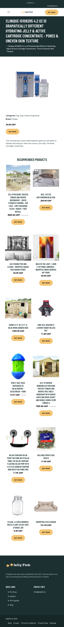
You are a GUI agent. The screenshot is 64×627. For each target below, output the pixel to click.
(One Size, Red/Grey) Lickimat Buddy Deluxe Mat (46, 328)
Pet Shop (51, 12)
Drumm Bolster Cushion (46, 522)
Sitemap (53, 623)
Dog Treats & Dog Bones (29, 115)
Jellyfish (13, 596)
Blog (11, 605)
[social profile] (36, 3)
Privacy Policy (43, 623)
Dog (17, 115)
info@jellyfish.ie (52, 6)
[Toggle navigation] (8, 12)
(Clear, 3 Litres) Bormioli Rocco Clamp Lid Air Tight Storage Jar (18, 525)
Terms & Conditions (28, 623)
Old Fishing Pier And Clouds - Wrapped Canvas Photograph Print (18, 267)
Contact (16, 623)
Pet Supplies (14, 600)
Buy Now (12, 132)
